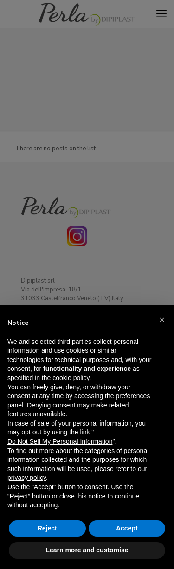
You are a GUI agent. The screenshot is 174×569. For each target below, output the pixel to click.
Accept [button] (127, 528)
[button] (162, 319)
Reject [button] (47, 528)
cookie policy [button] (70, 377)
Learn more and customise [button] (86, 550)
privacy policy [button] (26, 477)
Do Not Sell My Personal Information (59, 441)
